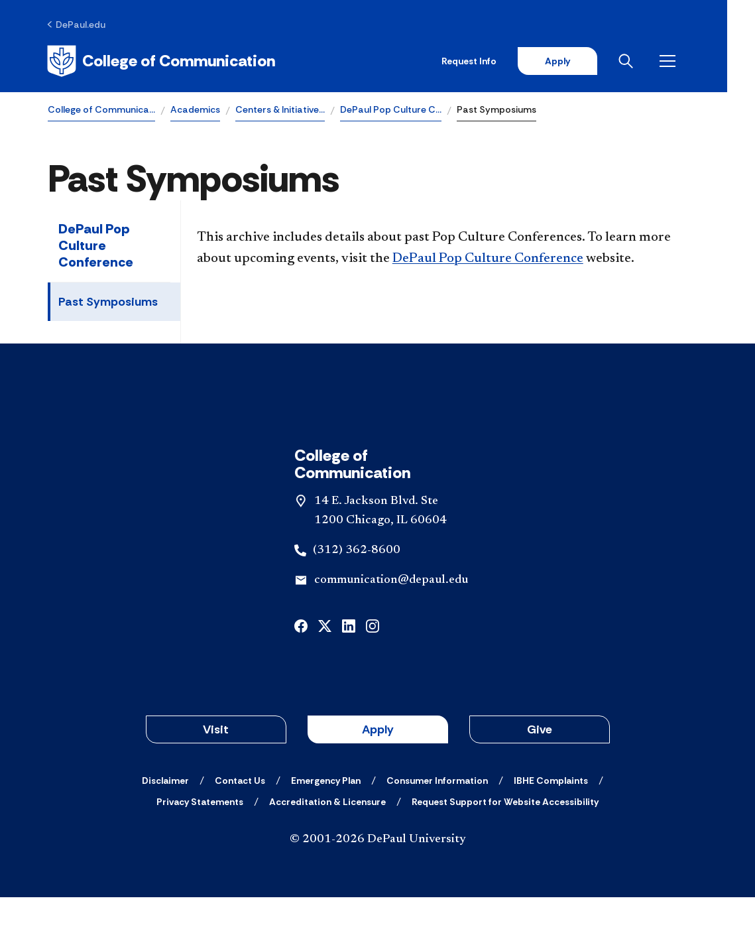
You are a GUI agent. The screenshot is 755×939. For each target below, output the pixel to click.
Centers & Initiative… (280, 110)
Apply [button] (378, 771)
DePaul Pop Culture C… (390, 110)
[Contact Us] (240, 822)
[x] (324, 667)
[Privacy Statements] (199, 843)
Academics (195, 110)
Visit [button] (216, 771)
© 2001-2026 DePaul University (378, 881)
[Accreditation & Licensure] (327, 843)
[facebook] (301, 667)
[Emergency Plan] (326, 822)
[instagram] (372, 667)
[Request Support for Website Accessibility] (505, 843)
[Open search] (655, 61)
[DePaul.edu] (77, 25)
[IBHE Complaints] (551, 822)
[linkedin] (348, 667)
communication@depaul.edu (391, 621)
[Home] (162, 61)
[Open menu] (696, 61)
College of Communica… (101, 110)
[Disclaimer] (165, 822)
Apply (584, 61)
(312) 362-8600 (356, 591)
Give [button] (539, 771)
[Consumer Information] (437, 822)
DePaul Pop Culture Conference (95, 246)
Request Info (495, 61)
